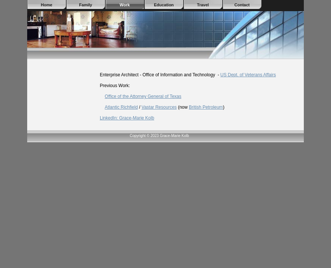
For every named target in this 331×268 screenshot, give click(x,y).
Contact (242, 5)
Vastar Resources (158, 107)
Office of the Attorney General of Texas (143, 96)
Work (125, 5)
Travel (203, 5)
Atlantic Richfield (121, 107)
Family (85, 5)
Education (164, 5)
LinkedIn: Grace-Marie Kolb (127, 118)
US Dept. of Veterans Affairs (248, 74)
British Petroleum (206, 107)
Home (46, 5)
